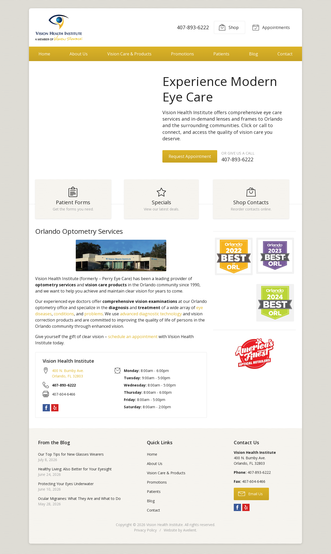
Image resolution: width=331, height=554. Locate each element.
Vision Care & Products (129, 54)
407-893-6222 (192, 27)
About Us (79, 54)
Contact (284, 54)
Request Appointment (190, 156)
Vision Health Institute (164, 526)
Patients (221, 54)
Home (44, 54)
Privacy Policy (145, 532)
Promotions (182, 54)
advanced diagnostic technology (151, 316)
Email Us (250, 495)
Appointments (270, 27)
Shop (228, 27)
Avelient (189, 532)
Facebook (46, 410)
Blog (253, 54)
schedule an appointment (132, 338)
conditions (64, 316)
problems (93, 316)
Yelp (54, 410)
